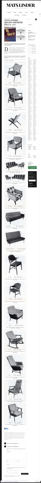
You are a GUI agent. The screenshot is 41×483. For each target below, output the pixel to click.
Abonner (31, 183)
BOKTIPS (15, 12)
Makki (19, 433)
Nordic (17, 434)
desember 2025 (30, 62)
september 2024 (35, 71)
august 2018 (29, 119)
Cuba (20, 432)
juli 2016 (34, 134)
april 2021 (29, 98)
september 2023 (35, 79)
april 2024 (29, 75)
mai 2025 (34, 66)
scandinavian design (7, 437)
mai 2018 (34, 120)
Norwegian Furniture (10, 435)
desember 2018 (30, 116)
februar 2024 (30, 76)
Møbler (15, 434)
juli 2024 (34, 72)
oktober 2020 (30, 102)
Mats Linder (20, 5)
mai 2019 (34, 112)
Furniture (22, 432)
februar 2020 (30, 107)
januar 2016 (34, 138)
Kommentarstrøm (30, 157)
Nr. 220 (16, 435)
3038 (15, 432)
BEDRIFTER (9, 12)
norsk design (22, 434)
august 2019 (29, 111)
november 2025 (35, 62)
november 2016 (35, 132)
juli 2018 (34, 119)
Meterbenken (22, 433)
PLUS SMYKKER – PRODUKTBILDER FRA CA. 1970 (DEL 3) (32, 33)
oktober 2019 (30, 110)
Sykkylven (23, 437)
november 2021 (35, 93)
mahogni (17, 433)
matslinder (5, 18)
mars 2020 (34, 106)
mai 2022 (34, 89)
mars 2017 (34, 129)
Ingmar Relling (11, 48)
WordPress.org (35, 157)
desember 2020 (30, 101)
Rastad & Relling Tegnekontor (20, 48)
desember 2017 (30, 124)
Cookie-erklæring (16, 481)
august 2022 (29, 88)
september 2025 (35, 63)
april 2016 (29, 137)
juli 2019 (34, 111)
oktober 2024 (30, 71)
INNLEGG (26, 12)
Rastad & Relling (9, 436)
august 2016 (29, 134)
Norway (5, 435)
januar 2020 (34, 107)
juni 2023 (29, 81)
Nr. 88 (22, 435)
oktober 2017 (30, 125)
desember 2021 (30, 93)
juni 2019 (29, 112)
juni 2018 (29, 120)
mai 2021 (34, 97)
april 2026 (29, 59)
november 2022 (35, 85)
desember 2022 (30, 85)
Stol (17, 437)
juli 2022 (34, 88)
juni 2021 (29, 97)
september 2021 (35, 94)
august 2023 (29, 80)
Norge (19, 434)
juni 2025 (29, 66)
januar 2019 (34, 115)
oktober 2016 (30, 133)
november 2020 (35, 101)
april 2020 (29, 106)
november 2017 (35, 124)
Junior (12, 433)
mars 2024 (34, 75)
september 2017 (35, 125)
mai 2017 (34, 128)
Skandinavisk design (13, 437)
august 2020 (29, 103)
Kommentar (9, 451)
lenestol (14, 433)
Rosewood (22, 436)
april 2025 (29, 67)
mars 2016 (34, 137)
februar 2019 (30, 115)
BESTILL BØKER (17, 15)
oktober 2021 (30, 94)
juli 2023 (34, 80)
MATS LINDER (24, 15)
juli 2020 (34, 103)
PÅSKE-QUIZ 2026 (34, 46)
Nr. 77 (20, 435)
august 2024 (29, 72)
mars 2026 (34, 59)
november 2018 (35, 116)
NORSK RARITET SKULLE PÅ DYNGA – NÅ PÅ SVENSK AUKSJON (32, 36)
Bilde (11, 18)
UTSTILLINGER (35, 149)
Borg (16, 432)
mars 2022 (34, 90)
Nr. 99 (24, 435)
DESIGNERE (20, 12)
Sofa (16, 437)
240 (13, 432)
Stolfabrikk (20, 437)
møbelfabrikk (12, 434)
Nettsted (8, 464)
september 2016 (35, 133)
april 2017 (29, 129)
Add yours (19, 443)
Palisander (5, 436)
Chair (18, 432)
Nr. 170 (14, 435)
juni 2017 (29, 128)
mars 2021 (34, 98)
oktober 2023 (30, 79)
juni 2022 (29, 89)
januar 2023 (34, 84)
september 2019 (35, 110)
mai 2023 (34, 81)
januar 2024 (34, 76)
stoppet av (32, 167)
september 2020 (35, 102)
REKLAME (32, 12)
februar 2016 (30, 138)
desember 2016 (30, 132)
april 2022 (29, 90)
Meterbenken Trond (7, 434)
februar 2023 (30, 84)
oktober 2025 (30, 63)
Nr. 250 (18, 435)
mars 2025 (34, 67)
